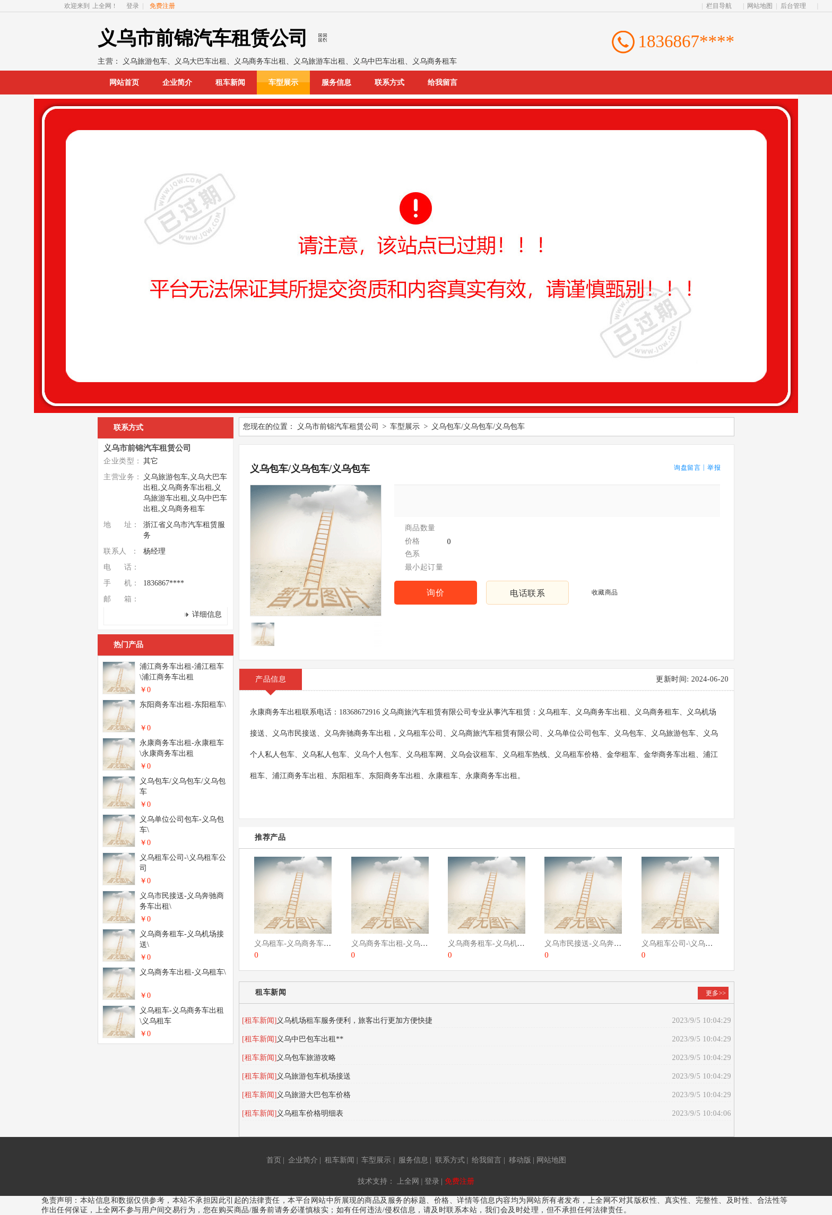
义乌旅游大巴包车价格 (313, 1095)
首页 (273, 1160)
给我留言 (442, 83)
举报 (714, 467)
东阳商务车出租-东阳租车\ (183, 705)
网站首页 (124, 83)
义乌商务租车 (434, 61)
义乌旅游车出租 (319, 61)
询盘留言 (687, 467)
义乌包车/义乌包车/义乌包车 (478, 426)
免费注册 (459, 1181)
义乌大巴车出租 (201, 61)
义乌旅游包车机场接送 (313, 1076)
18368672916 (360, 712)
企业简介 (177, 83)
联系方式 (389, 83)
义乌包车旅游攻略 (306, 1058)
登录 (132, 6)
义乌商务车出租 (260, 61)
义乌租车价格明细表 (309, 1113)
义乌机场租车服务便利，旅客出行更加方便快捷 (354, 1020)
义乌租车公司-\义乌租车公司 (688, 943)
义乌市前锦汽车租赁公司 (338, 426)
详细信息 (207, 614)
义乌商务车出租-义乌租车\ (394, 943)
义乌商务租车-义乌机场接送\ (495, 943)
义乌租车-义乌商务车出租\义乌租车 (312, 943)
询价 (435, 592)
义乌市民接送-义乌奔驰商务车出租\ (602, 943)
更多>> (716, 993)
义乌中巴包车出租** (309, 1039)
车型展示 (283, 83)
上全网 (101, 6)
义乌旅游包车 (145, 61)
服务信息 (336, 83)
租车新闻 (230, 83)
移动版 (520, 1160)
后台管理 (793, 6)
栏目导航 (719, 6)
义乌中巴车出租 (379, 61)
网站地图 (760, 6)
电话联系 (527, 593)
